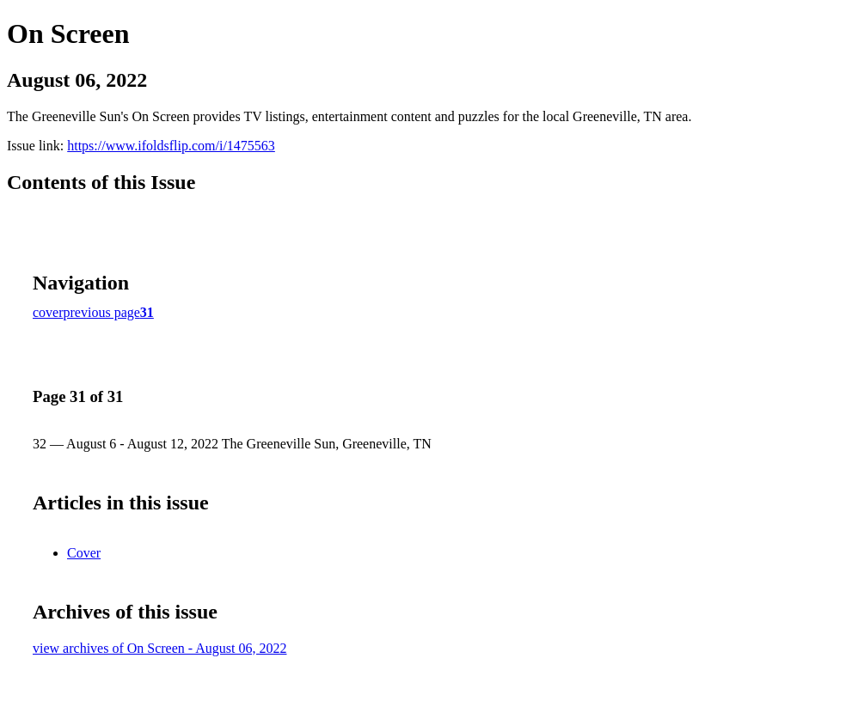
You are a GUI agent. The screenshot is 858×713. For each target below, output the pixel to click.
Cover (84, 552)
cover (48, 312)
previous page (102, 312)
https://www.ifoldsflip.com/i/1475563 (171, 145)
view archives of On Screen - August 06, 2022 (160, 648)
